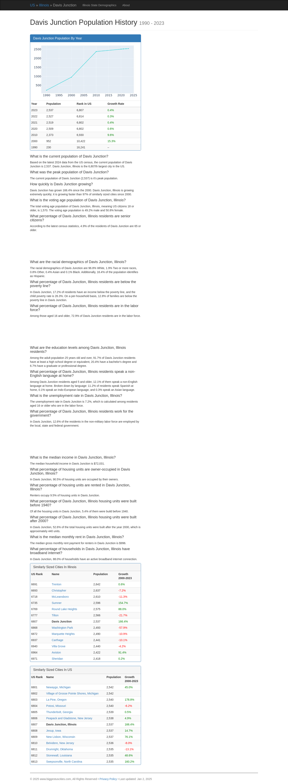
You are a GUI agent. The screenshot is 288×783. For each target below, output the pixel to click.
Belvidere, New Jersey (60, 743)
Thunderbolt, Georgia (59, 712)
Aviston (56, 652)
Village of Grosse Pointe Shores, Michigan (72, 693)
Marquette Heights (63, 633)
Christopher (59, 590)
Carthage (57, 640)
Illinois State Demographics (99, 5)
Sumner (57, 602)
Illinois (44, 5)
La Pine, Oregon (56, 699)
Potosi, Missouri (56, 705)
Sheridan (57, 658)
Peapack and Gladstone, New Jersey (69, 718)
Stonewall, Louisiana (59, 755)
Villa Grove (58, 646)
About (126, 5)
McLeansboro (60, 596)
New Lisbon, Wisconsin (60, 736)
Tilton (55, 615)
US (32, 5)
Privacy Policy (108, 779)
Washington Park (62, 627)
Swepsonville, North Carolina (64, 761)
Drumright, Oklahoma (59, 749)
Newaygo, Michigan (58, 687)
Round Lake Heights (64, 609)
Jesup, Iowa (53, 730)
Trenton (56, 584)
